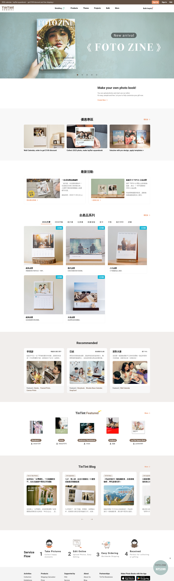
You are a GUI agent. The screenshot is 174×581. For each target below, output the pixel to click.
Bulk (108, 8)
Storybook (81, 368)
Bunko (36, 368)
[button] (36, 407)
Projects (97, 8)
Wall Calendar (125, 368)
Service (67, 561)
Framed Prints (45, 368)
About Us (87, 557)
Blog (85, 561)
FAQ (170, 2)
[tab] (74, 8)
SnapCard (73, 371)
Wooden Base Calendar (94, 368)
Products (74, 8)
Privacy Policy (69, 564)
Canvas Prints (31, 371)
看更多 (147, 119)
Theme (86, 8)
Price (43, 561)
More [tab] (117, 8)
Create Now (103, 100)
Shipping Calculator (48, 557)
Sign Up (155, 2)
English (146, 577)
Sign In (164, 2)
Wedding (60, 8)
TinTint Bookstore (106, 557)
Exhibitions (28, 561)
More (147, 394)
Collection (27, 557)
